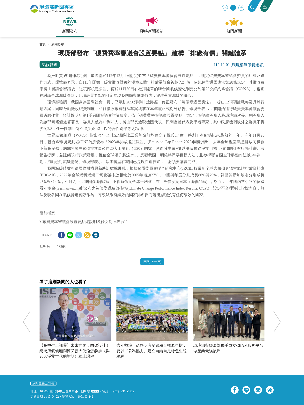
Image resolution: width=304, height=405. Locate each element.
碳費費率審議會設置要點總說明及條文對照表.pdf (85, 222)
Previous (28, 321)
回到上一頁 (152, 262)
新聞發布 (57, 44)
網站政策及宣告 (43, 383)
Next (275, 321)
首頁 (43, 44)
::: (41, 51)
